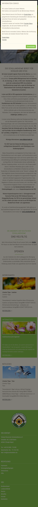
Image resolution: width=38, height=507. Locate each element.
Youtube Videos (28, 23)
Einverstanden (31, 47)
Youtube (4, 40)
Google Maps (27, 14)
